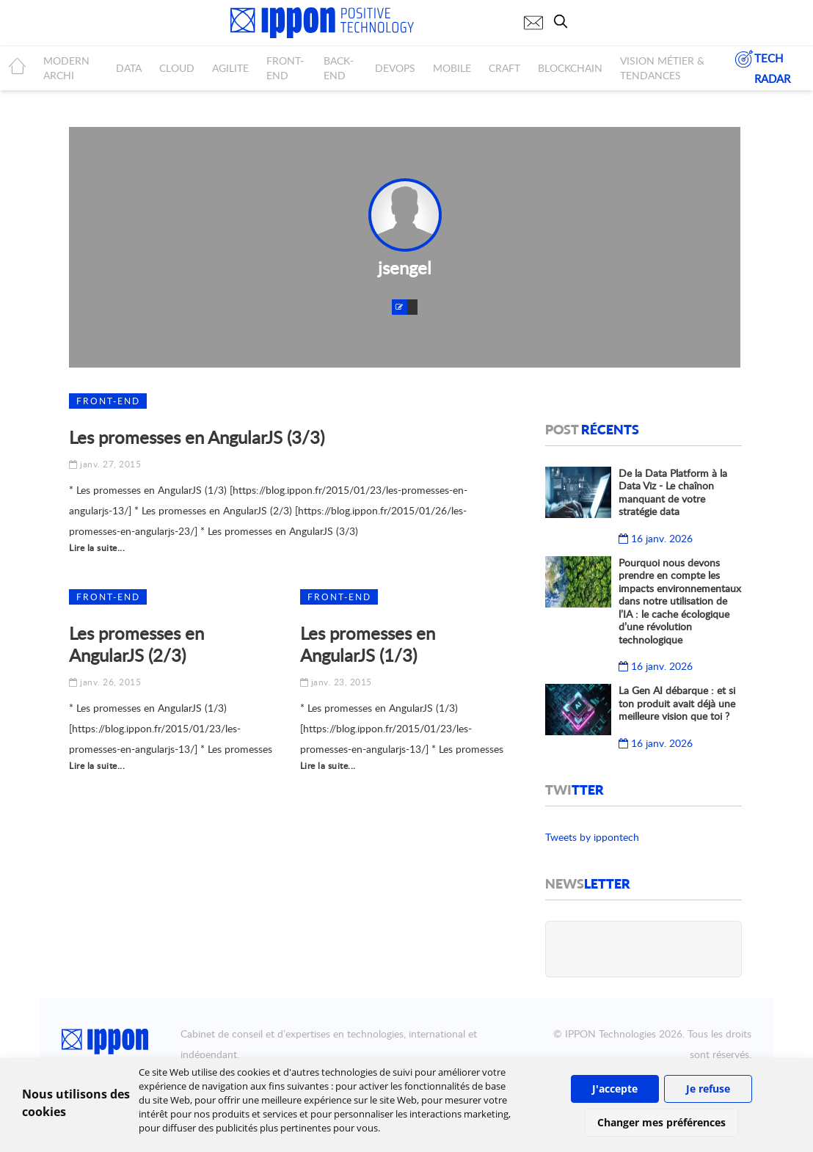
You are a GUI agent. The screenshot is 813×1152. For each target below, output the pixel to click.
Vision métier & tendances (662, 68)
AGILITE (230, 68)
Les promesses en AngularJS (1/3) (367, 644)
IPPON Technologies (610, 1033)
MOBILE (452, 68)
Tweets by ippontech (592, 837)
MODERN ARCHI (66, 68)
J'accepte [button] (615, 1089)
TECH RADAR (762, 67)
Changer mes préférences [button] (661, 1122)
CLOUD (176, 68)
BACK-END (339, 68)
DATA (129, 68)
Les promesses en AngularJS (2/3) (136, 644)
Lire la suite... (97, 548)
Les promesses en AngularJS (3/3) (196, 437)
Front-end (108, 401)
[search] (564, 21)
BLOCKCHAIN (570, 68)
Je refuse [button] (708, 1089)
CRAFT (504, 68)
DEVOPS (395, 68)
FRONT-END (285, 68)
